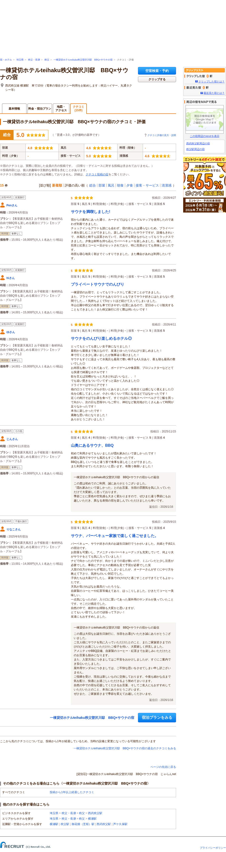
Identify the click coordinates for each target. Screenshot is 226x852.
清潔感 (167, 185)
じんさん (12, 439)
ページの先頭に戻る (163, 767)
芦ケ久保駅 (120, 824)
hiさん (10, 278)
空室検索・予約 (157, 71)
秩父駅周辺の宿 (195, 149)
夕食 (129, 185)
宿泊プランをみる (157, 717)
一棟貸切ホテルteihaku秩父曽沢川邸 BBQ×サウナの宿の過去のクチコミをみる (125, 748)
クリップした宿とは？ (211, 81)
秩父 (46, 59)
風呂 (111, 185)
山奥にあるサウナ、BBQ (92, 445)
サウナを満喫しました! (90, 212)
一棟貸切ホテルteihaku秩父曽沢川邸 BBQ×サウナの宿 (83, 59)
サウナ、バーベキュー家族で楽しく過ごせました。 (114, 536)
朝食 (120, 185)
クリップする (157, 79)
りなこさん (13, 529)
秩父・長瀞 (34, 59)
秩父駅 (65, 824)
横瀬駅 (92, 818)
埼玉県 (20, 59)
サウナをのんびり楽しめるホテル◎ (101, 338)
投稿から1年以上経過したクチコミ (72, 792)
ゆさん (10, 332)
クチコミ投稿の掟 (97, 174)
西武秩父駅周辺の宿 (198, 143)
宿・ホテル (6, 59)
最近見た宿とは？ (214, 92)
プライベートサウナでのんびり (97, 284)
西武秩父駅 (95, 813)
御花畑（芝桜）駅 (83, 824)
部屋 (101, 185)
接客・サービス (147, 185)
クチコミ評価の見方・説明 (161, 135)
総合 (92, 185)
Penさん (11, 205)
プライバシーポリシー (213, 847)
